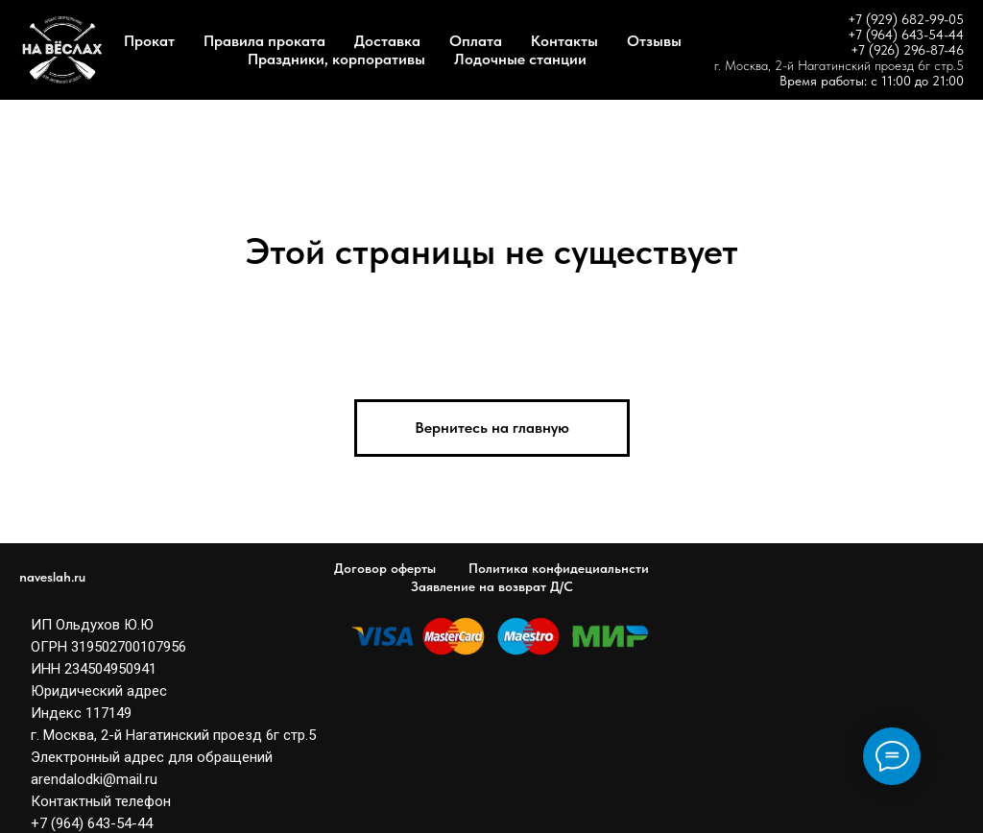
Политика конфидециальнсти (558, 568)
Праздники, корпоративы (336, 59)
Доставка (387, 41)
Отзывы (654, 41)
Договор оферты (385, 568)
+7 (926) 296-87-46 (907, 50)
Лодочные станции (520, 59)
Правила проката (264, 41)
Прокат (149, 41)
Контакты (564, 41)
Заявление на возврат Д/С (492, 586)
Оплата (475, 41)
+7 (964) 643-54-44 (906, 34)
